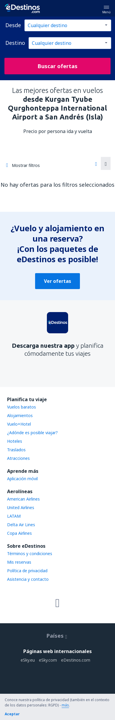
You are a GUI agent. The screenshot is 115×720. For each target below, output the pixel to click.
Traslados (16, 449)
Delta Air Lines (21, 524)
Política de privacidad (27, 570)
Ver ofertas (57, 281)
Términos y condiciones (29, 553)
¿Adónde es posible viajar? (32, 432)
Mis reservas (19, 562)
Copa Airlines (19, 533)
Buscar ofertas (57, 66)
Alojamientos (20, 415)
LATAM (14, 516)
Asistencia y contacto (28, 579)
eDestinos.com (75, 660)
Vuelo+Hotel (19, 424)
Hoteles (14, 441)
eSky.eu (28, 660)
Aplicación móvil (22, 478)
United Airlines (20, 507)
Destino (15, 42)
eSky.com (48, 660)
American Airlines (23, 499)
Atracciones (18, 458)
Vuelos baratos (21, 407)
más (65, 705)
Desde (13, 25)
